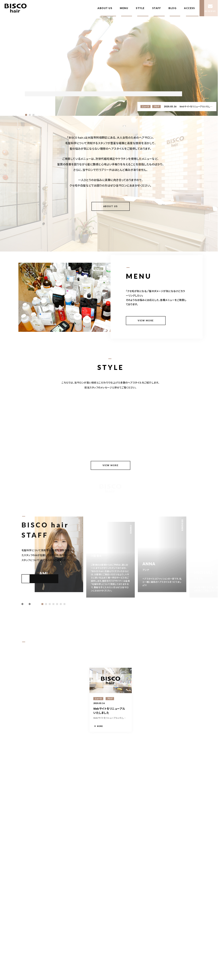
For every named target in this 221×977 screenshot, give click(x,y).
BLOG (172, 8)
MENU (124, 8)
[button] (26, 115)
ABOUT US (104, 8)
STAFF (156, 8)
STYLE (140, 8)
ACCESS (189, 8)
